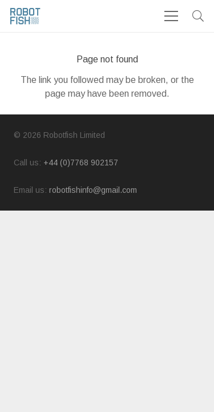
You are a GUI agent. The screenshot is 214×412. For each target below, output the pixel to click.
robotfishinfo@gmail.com (93, 190)
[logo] (25, 16)
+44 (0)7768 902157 (80, 162)
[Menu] (171, 16)
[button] (198, 16)
